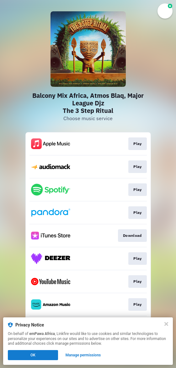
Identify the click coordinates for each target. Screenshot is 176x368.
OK (32, 355)
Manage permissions (83, 355)
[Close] (166, 324)
